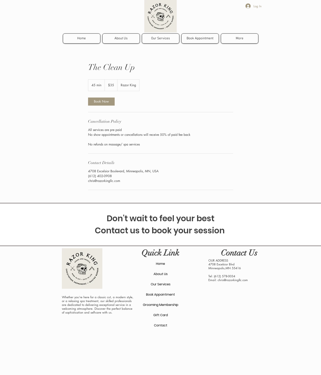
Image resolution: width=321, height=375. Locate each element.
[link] (101, 102)
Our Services (160, 284)
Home (160, 263)
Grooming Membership (160, 304)
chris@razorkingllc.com (233, 280)
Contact (160, 325)
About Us (161, 274)
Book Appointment (160, 294)
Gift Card (160, 315)
